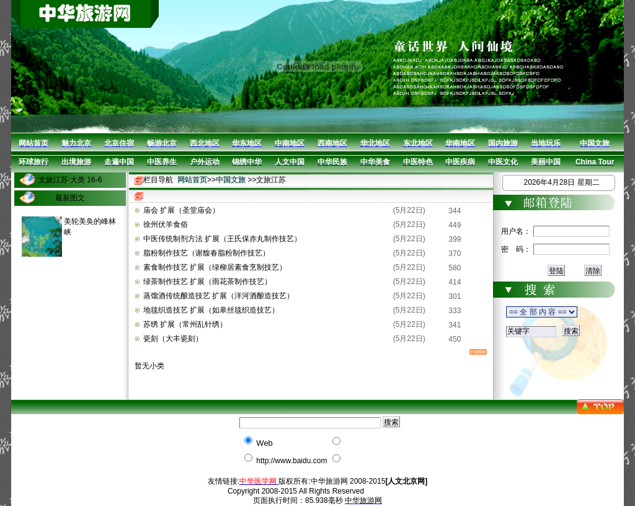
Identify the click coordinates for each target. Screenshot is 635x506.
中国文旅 (231, 179)
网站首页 (192, 179)
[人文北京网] (406, 481)
